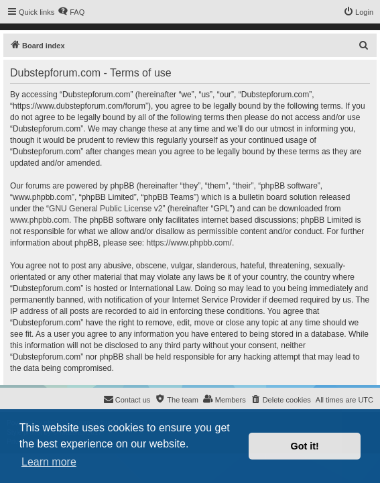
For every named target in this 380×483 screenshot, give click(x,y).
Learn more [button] (48, 462)
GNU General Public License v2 (105, 208)
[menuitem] (71, 12)
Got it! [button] (305, 446)
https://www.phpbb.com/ (188, 243)
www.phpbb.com (39, 220)
